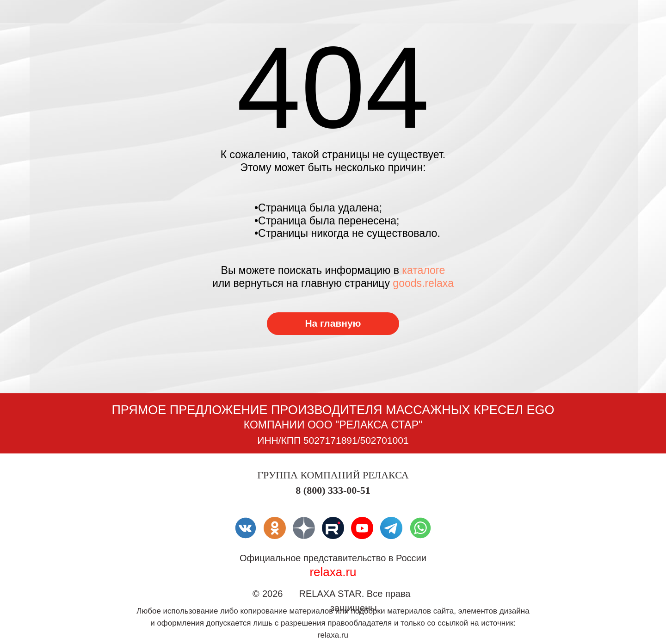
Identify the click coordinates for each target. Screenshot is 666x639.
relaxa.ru (332, 572)
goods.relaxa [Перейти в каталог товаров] (423, 283)
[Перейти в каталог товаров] (333, 323)
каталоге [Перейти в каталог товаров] (423, 270)
